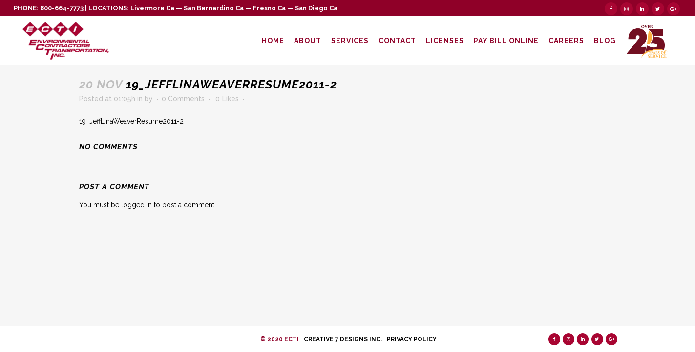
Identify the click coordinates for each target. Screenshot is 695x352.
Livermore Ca (152, 8)
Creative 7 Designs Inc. (343, 339)
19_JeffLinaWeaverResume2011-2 (131, 121)
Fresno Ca (269, 8)
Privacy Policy (412, 339)
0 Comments (183, 99)
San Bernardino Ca (214, 8)
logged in (136, 205)
